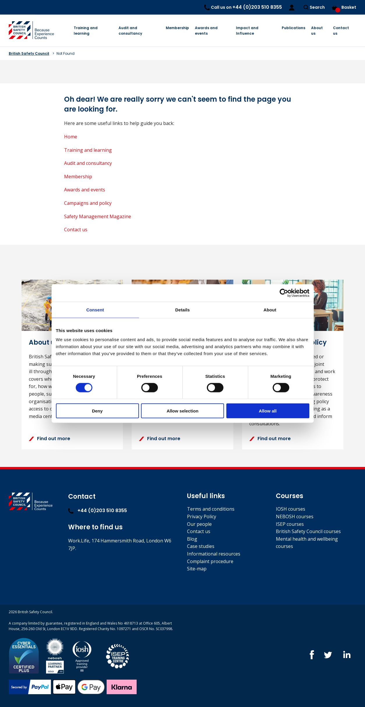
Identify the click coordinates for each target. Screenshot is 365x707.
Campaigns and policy (88, 203)
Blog (192, 539)
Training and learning (86, 30)
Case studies (200, 546)
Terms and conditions (210, 509)
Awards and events (206, 30)
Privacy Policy (201, 516)
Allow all (268, 410)
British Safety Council (29, 53)
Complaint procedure (210, 561)
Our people (199, 524)
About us (317, 30)
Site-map (197, 568)
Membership (177, 27)
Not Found (66, 53)
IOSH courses (290, 509)
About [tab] (270, 309)
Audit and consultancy (130, 30)
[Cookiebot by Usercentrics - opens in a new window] (283, 292)
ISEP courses (290, 524)
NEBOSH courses (294, 516)
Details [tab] (182, 309)
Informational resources (213, 554)
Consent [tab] (95, 309)
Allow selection (182, 410)
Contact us (341, 30)
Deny (97, 410)
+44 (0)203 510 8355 (97, 510)
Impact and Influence (247, 30)
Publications (293, 27)
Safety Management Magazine (97, 216)
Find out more (49, 438)
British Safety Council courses (308, 531)
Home (70, 136)
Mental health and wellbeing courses (307, 543)
